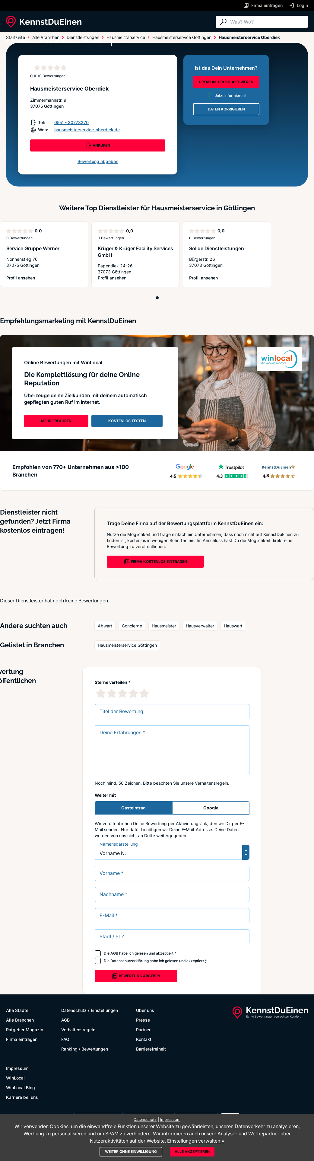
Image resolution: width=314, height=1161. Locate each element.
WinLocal (15, 1077)
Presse (143, 1019)
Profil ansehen (30, 278)
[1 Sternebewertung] (101, 693)
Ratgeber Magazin (24, 1029)
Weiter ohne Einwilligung (131, 1151)
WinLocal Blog (20, 1087)
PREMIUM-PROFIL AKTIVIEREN (226, 82)
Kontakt (143, 1039)
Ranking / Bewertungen (84, 1048)
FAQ (65, 1039)
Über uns (145, 1010)
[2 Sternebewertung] (111, 693)
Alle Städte (18, 40)
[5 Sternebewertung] (144, 693)
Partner (143, 1029)
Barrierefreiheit (151, 1048)
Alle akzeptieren (192, 1151)
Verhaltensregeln (211, 783)
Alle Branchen (55, 40)
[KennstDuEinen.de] (43, 22)
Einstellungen (104, 1010)
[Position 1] (157, 297)
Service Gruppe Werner (32, 248)
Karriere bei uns (22, 1097)
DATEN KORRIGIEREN (226, 109)
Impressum (17, 1068)
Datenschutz (74, 1010)
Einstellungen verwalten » (195, 1141)
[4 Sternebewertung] (133, 693)
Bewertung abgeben (98, 161)
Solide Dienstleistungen (216, 248)
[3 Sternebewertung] (122, 693)
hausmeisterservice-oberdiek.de (87, 129)
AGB (114, 953)
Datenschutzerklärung (129, 960)
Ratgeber (91, 40)
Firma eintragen (21, 1039)
